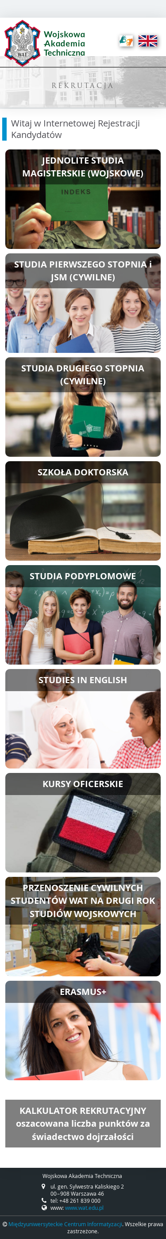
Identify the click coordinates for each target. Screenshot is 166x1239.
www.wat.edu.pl (84, 1207)
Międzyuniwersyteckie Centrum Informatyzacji (65, 1224)
